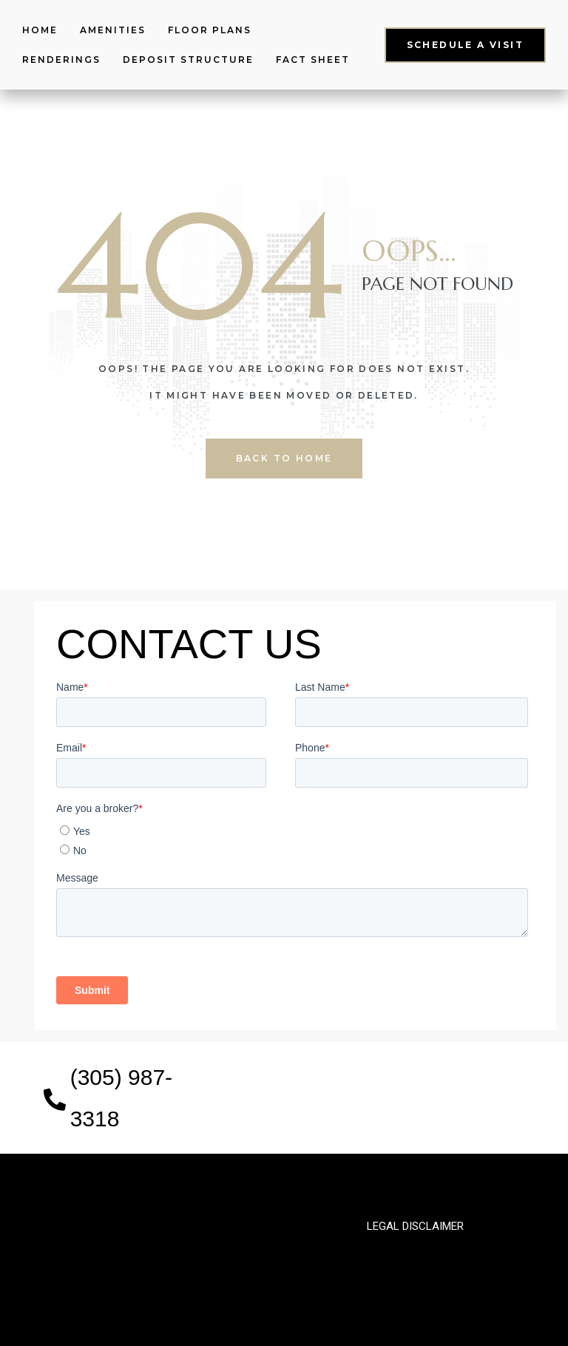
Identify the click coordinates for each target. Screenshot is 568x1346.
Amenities (113, 29)
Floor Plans (209, 29)
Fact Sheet (313, 59)
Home (40, 29)
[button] (465, 44)
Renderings (61, 59)
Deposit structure (188, 59)
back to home (284, 458)
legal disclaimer (415, 1226)
